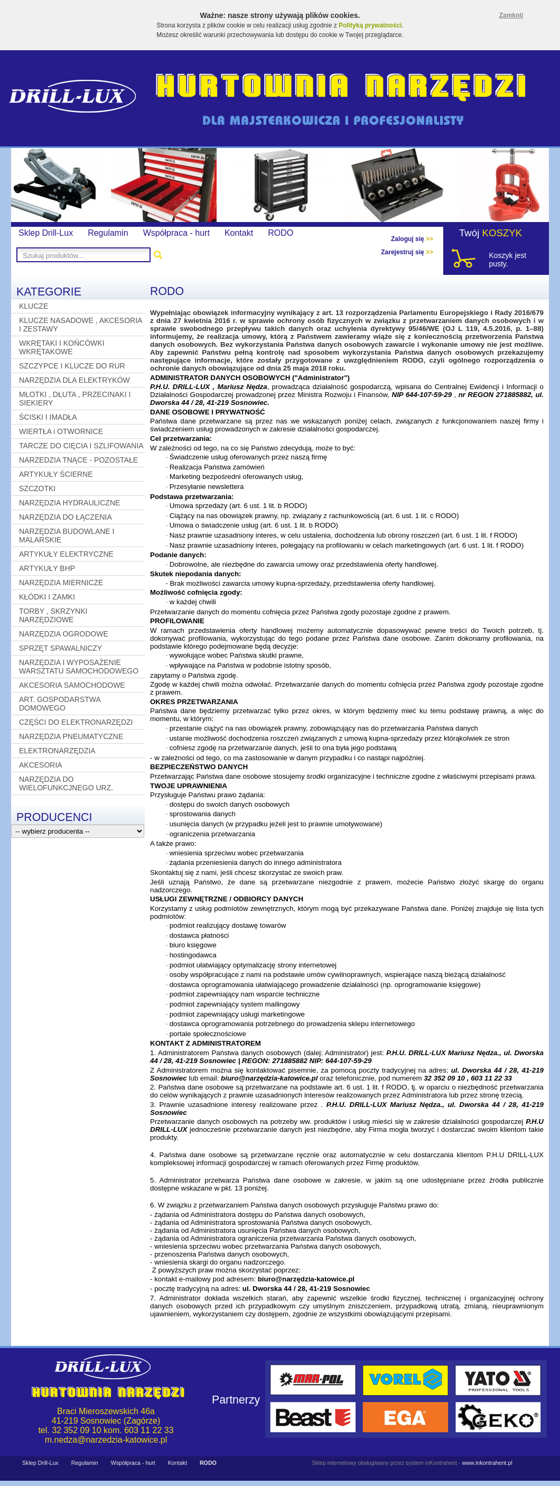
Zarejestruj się (407, 252)
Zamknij (511, 15)
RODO (280, 232)
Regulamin (108, 232)
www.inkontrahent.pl (487, 1463)
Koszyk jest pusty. (507, 259)
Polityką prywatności (370, 25)
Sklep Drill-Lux (45, 232)
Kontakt (239, 232)
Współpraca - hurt (176, 232)
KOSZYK (502, 232)
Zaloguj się (412, 239)
